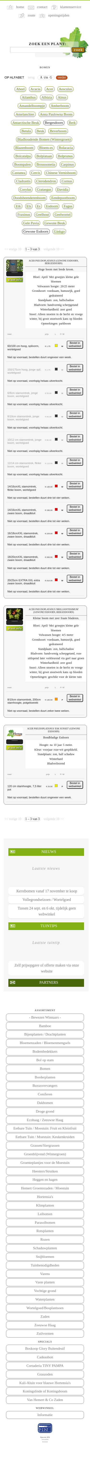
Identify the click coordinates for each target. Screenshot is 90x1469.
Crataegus (44, 189)
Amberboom (60, 106)
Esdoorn (52, 206)
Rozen (45, 1239)
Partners (48, 982)
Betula (26, 131)
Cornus (67, 181)
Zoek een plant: (47, 44)
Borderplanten (45, 1077)
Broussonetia (45, 164)
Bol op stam (45, 1060)
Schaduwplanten (45, 1248)
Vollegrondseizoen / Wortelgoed (46, 900)
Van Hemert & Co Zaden (45, 1400)
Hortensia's (45, 1197)
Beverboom (58, 131)
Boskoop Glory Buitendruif (45, 1348)
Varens (45, 1274)
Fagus (68, 206)
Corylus (25, 189)
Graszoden (45, 1374)
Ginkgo (59, 231)
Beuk (40, 131)
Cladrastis (23, 181)
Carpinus (67, 164)
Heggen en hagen (45, 1179)
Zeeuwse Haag (45, 1325)
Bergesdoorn (54, 123)
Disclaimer (45, 1442)
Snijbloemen (45, 1257)
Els (29, 206)
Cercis (35, 173)
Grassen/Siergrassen (45, 1145)
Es (38, 206)
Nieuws (48, 852)
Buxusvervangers (45, 1085)
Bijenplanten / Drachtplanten (45, 1034)
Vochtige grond (45, 1291)
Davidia (62, 189)
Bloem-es (46, 148)
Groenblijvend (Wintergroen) (45, 1154)
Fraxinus (23, 214)
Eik (18, 206)
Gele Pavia (31, 223)
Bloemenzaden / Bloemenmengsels (45, 1043)
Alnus (62, 97)
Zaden (45, 1316)
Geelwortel (63, 214)
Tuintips (48, 926)
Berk (72, 123)
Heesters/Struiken (45, 1171)
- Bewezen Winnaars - (45, 1017)
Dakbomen (45, 1103)
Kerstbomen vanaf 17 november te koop (46, 891)
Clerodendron (46, 181)
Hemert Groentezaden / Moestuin (45, 1188)
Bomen (45, 1069)
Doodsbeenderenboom (29, 198)
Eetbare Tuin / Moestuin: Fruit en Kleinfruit (45, 1128)
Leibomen (45, 1214)
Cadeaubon (45, 1357)
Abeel (20, 89)
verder (62, 77)
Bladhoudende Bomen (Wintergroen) (44, 139)
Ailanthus (29, 97)
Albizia (46, 97)
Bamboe (45, 1026)
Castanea (18, 173)
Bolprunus (65, 156)
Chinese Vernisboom (61, 173)
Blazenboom (24, 148)
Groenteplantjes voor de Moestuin (45, 1163)
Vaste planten (45, 1282)
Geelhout (42, 214)
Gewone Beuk (55, 223)
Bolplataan (44, 156)
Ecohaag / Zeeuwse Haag (45, 1120)
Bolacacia (66, 148)
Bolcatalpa (23, 156)
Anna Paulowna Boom (56, 114)
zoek (78, 50)
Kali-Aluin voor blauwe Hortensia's (45, 1383)
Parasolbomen (45, 1222)
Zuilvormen (45, 1333)
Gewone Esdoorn (35, 231)
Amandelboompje (32, 106)
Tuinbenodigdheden (45, 1265)
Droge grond (45, 1111)
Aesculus (65, 89)
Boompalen (22, 164)
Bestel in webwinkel (75, 344)
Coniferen (45, 1094)
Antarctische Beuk (25, 123)
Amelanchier (25, 114)
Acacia (35, 89)
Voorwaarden (45, 1439)
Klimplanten (45, 1205)
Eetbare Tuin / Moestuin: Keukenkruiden (45, 1137)
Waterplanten (45, 1299)
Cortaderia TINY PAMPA (44, 1366)
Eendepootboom (63, 198)
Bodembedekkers (45, 1051)
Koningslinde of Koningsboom (45, 1391)
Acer (49, 89)
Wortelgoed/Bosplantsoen (45, 1308)
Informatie (44, 1415)
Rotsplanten (45, 1231)
